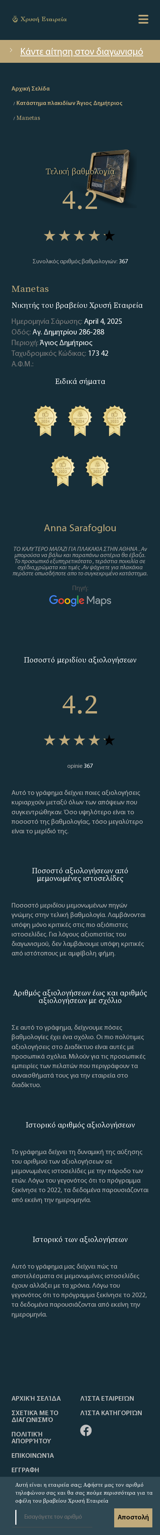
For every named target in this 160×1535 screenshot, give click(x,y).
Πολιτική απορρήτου (31, 1438)
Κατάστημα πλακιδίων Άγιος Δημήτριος (69, 103)
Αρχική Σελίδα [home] (30, 89)
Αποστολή (133, 1517)
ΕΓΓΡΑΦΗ (25, 1470)
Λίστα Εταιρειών (107, 1399)
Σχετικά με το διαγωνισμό (34, 1417)
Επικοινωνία (32, 1456)
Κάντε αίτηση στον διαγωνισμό (75, 52)
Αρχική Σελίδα (36, 1399)
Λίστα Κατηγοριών (111, 1413)
